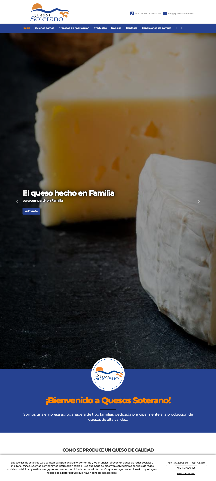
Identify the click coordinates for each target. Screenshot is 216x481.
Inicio (26, 28)
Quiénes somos (44, 28)
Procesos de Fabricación (74, 28)
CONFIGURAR (198, 463)
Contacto (131, 28)
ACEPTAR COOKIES (186, 468)
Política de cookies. (186, 473)
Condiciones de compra (156, 28)
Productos (100, 28)
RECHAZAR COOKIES (178, 463)
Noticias (116, 28)
